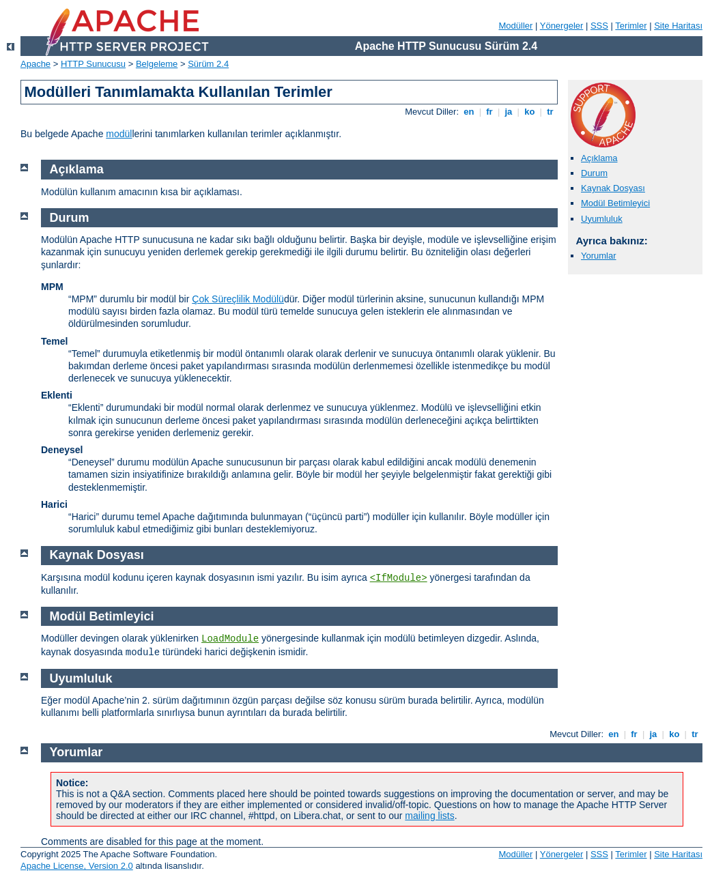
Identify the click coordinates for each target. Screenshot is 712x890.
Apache (35, 64)
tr (550, 111)
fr (490, 111)
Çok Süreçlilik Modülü (238, 298)
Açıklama (599, 158)
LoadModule (230, 638)
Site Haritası (678, 25)
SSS (599, 25)
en (468, 111)
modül (119, 133)
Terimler (630, 25)
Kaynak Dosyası (613, 188)
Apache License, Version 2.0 (76, 866)
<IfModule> (398, 578)
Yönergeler (562, 25)
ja (508, 111)
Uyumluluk (602, 219)
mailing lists (429, 815)
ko (529, 111)
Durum (594, 173)
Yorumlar (598, 255)
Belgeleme (156, 64)
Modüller (516, 25)
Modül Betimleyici (615, 203)
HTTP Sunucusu (93, 64)
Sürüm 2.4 (208, 64)
